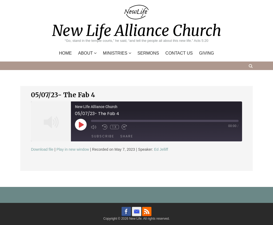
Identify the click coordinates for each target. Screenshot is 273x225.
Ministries (115, 53)
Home (65, 53)
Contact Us (179, 53)
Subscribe (102, 136)
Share (126, 136)
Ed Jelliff (161, 149)
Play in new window (73, 149)
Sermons (148, 53)
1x (114, 127)
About (85, 53)
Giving (206, 53)
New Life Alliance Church (136, 30)
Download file (42, 149)
